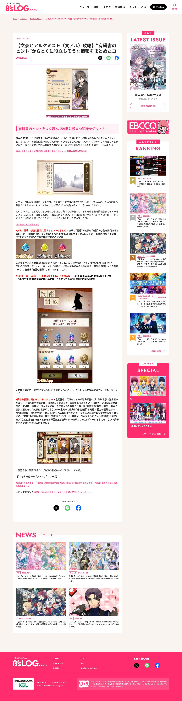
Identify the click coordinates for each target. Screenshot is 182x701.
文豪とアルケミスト (40, 19)
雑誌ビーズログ (102, 7)
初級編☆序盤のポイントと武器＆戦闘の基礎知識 (72, 151)
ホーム (15, 19)
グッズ (133, 7)
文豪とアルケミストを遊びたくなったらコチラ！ (67, 117)
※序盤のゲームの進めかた (29, 224)
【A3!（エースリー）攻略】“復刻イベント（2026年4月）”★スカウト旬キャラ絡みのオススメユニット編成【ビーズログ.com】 (41, 580)
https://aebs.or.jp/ (117, 686)
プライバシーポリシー (62, 682)
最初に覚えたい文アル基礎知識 (31, 151)
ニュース (84, 7)
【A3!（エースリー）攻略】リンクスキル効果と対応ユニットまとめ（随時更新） (151, 185)
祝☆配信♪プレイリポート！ (87, 492)
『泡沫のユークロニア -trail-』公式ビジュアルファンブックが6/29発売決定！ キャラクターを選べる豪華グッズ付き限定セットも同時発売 (40, 629)
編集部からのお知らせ (90, 668)
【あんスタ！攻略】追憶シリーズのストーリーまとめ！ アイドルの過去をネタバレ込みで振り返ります (151, 310)
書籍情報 (120, 7)
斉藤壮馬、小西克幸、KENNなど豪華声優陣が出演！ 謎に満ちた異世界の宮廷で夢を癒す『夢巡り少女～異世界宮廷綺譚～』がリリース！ (93, 580)
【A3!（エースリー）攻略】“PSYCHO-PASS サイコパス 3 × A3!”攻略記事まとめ (151, 350)
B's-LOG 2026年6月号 (148, 95)
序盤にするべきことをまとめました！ (53, 492)
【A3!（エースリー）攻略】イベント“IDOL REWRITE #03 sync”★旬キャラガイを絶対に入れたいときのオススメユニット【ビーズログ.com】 (93, 629)
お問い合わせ (42, 682)
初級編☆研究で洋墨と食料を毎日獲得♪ (84, 483)
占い (143, 7)
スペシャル (25, 19)
